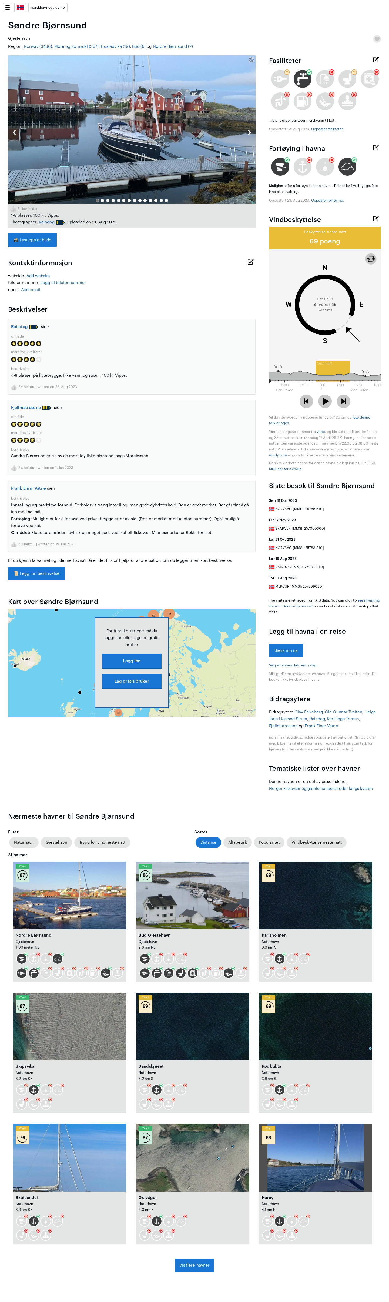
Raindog (47, 222)
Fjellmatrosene (26, 408)
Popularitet (269, 842)
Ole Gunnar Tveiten (343, 712)
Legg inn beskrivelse (36, 574)
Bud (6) (139, 47)
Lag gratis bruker (132, 681)
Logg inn (131, 661)
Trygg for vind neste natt (102, 842)
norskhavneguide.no (48, 7)
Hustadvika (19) (115, 47)
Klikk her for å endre (285, 469)
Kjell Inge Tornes (343, 719)
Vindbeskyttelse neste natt (316, 842)
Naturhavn (24, 842)
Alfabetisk (237, 842)
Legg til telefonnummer (63, 283)
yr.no (321, 431)
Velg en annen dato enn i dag (292, 665)
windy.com (278, 455)
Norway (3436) (38, 47)
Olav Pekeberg (308, 712)
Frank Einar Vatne (28, 488)
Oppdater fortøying (327, 200)
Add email (31, 290)
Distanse (208, 842)
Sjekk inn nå (286, 651)
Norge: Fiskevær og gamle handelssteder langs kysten (321, 789)
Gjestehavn (56, 842)
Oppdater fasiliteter (327, 129)
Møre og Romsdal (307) (76, 47)
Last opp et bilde (32, 240)
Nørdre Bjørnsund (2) (173, 47)
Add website (38, 276)
